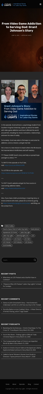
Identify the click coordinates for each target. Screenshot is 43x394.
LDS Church (17, 239)
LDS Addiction (7, 239)
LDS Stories (28, 242)
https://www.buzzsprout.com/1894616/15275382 (17, 173)
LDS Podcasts (18, 242)
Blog (29, 384)
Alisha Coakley (9, 226)
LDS (33, 236)
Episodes (22, 384)
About (14, 384)
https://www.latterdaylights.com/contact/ (16, 203)
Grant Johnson (35, 229)
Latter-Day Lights (8, 236)
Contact (36, 384)
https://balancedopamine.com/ (15, 188)
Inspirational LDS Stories (10, 232)
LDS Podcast (6, 242)
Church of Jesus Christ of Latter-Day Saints (15, 229)
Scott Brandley (7, 245)
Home (7, 384)
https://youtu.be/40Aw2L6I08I (15, 165)
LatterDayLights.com (22, 236)
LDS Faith (27, 239)
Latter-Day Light (25, 232)
